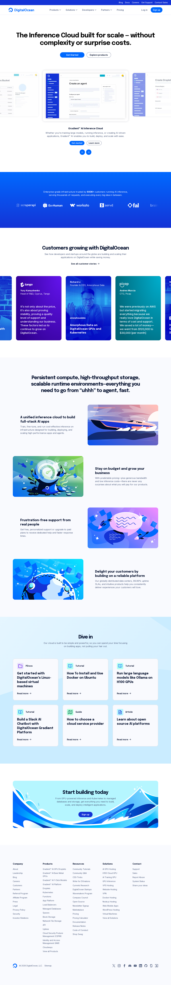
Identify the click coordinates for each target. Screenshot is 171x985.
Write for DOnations (81, 881)
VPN (104, 893)
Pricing (76, 914)
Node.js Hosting (109, 901)
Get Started (72, 55)
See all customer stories (85, 263)
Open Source (79, 901)
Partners (16, 889)
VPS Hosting (108, 885)
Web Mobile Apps (110, 906)
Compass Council (80, 897)
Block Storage (49, 917)
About (15, 869)
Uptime (46, 929)
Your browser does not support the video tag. (85, 95)
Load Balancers (49, 905)
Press (15, 901)
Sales (135, 873)
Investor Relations (20, 918)
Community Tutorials (81, 869)
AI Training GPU (109, 877)
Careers (135, 2)
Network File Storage (52, 921)
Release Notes (79, 926)
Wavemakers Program (82, 893)
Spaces (46, 913)
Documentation (79, 922)
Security (16, 914)
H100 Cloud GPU (110, 873)
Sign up (156, 10)
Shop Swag (78, 934)
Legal (15, 906)
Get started (77, 143)
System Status (139, 881)
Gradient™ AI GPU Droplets (54, 869)
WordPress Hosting (111, 910)
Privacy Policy (19, 910)
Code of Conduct (80, 930)
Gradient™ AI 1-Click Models (55, 880)
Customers (17, 885)
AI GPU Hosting (109, 869)
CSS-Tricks (77, 877)
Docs (127, 2)
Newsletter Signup (81, 906)
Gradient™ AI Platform (52, 884)
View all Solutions (110, 918)
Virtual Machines (110, 914)
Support (136, 869)
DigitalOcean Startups (82, 889)
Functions (47, 896)
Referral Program (20, 893)
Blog (121, 2)
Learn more (94, 143)
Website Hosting (110, 889)
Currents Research (81, 885)
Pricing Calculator (80, 918)
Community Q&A (80, 873)
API (44, 925)
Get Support (147, 2)
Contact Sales (161, 2)
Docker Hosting (109, 897)
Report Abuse (139, 877)
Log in (144, 10)
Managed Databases (52, 909)
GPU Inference (109, 881)
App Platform (48, 900)
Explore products (99, 55)
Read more (24, 693)
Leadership (18, 873)
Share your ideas (140, 885)
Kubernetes (48, 892)
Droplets (46, 888)
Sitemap (48, 966)
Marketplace (78, 910)
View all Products (50, 951)
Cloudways (48, 947)
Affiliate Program (20, 897)
